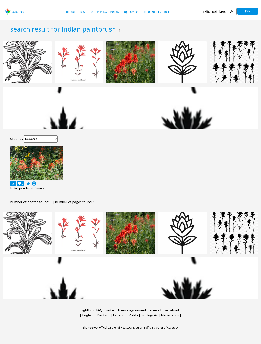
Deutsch (103, 315)
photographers (152, 12)
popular (102, 12)
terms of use (158, 310)
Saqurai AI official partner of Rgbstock (155, 327)
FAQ (125, 12)
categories (70, 12)
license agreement (132, 310)
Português (149, 315)
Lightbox (87, 310)
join (247, 11)
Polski (133, 315)
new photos (87, 12)
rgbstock (14, 11)
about (174, 310)
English (87, 315)
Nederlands (170, 315)
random (115, 12)
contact (135, 12)
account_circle (34, 183)
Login (167, 12)
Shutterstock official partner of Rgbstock (107, 327)
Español (119, 315)
